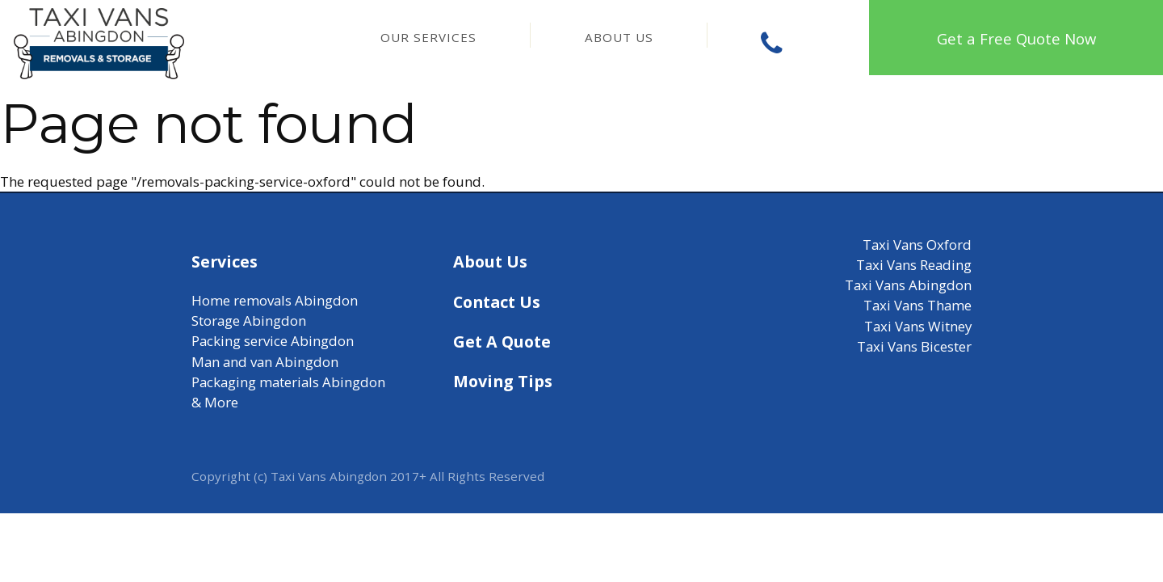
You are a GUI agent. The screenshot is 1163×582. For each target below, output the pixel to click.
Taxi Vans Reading (914, 264)
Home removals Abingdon (274, 300)
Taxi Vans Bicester (914, 346)
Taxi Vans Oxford (917, 244)
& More (214, 402)
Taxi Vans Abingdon (908, 285)
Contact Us (496, 302)
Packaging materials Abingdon (288, 382)
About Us (619, 37)
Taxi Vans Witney (918, 326)
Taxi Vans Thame (917, 305)
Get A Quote (502, 341)
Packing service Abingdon (272, 340)
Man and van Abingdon (264, 361)
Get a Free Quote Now (1016, 38)
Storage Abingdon (248, 320)
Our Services (428, 37)
